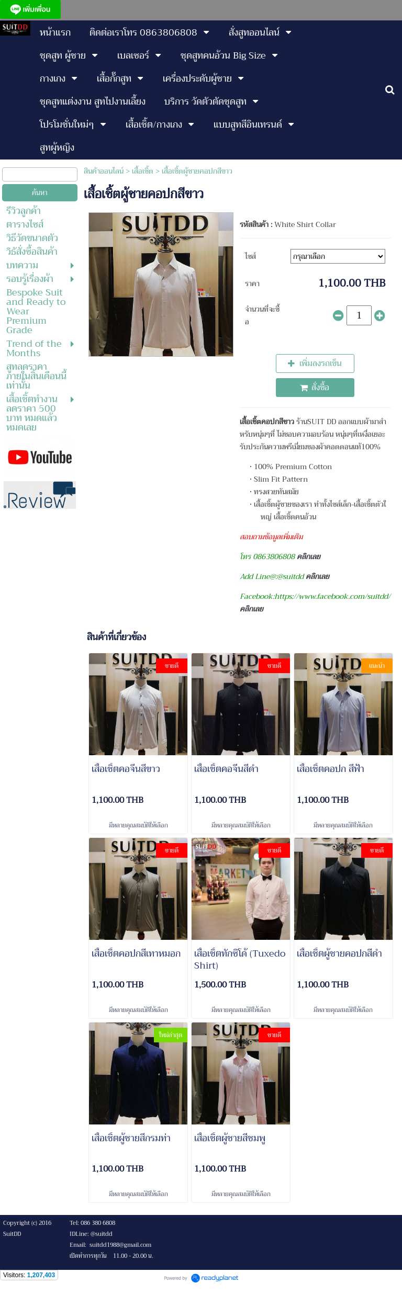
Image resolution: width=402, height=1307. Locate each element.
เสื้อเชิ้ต (142, 171)
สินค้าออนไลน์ (104, 171)
